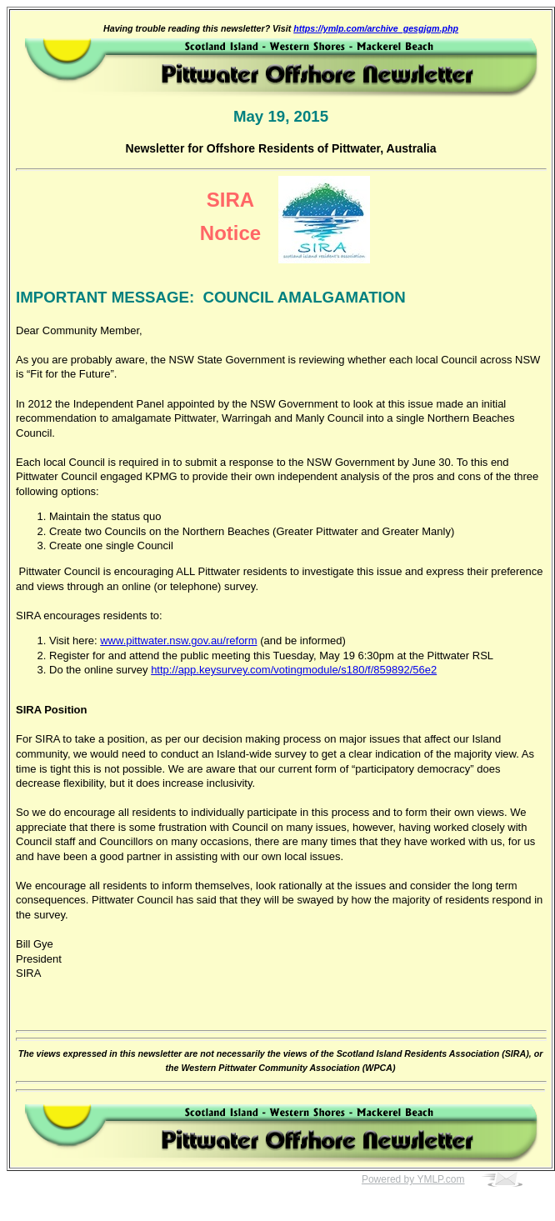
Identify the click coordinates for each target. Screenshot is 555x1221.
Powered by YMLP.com (413, 1179)
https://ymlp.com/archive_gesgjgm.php (375, 28)
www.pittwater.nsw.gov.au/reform (178, 640)
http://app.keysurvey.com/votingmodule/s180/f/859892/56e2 (294, 669)
